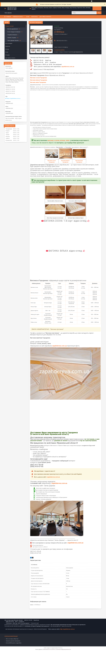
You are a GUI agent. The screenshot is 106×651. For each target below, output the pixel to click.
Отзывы (7, 55)
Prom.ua (60, 648)
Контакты (34, 16)
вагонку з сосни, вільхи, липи (58, 140)
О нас (27, 16)
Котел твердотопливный (14, 31)
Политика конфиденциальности (63, 649)
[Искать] (98, 12)
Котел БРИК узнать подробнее (13, 643)
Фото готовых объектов (12, 638)
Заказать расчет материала (13, 640)
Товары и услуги (18, 16)
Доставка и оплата (45, 16)
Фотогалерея (8, 43)
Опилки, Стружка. (11, 37)
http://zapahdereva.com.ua (67, 629)
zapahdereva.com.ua (67, 66)
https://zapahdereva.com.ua (13, 98)
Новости (7, 46)
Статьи (7, 49)
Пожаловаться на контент (49, 649)
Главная (8, 16)
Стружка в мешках (12, 34)
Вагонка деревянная (12, 29)
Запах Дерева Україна (13, 40)
